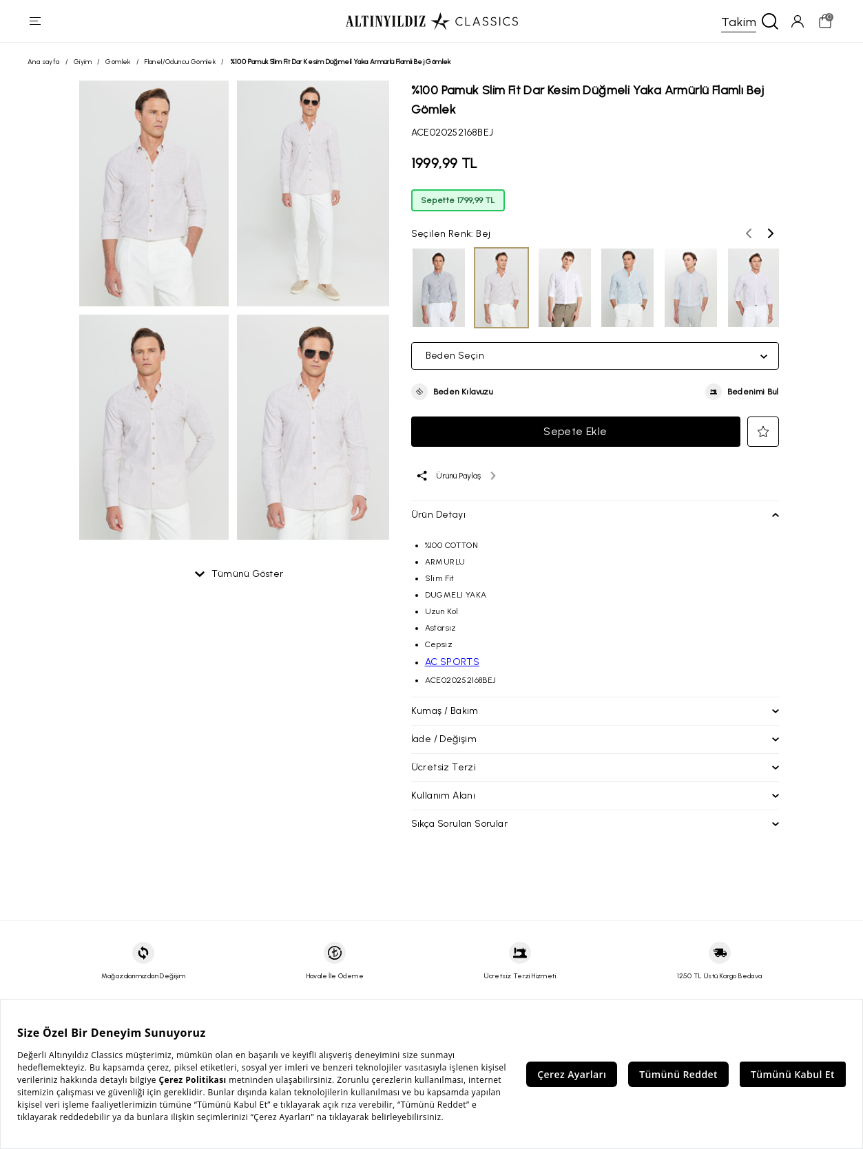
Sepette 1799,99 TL (458, 202)
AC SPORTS (452, 664)
